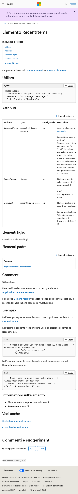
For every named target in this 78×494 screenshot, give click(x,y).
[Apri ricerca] (66, 4)
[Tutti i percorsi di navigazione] (4, 23)
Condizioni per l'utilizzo (53, 485)
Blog (25, 481)
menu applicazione (56, 70)
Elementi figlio (11, 54)
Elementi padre (11, 58)
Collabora (36, 481)
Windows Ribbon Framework (22, 23)
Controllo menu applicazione (16, 420)
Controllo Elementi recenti (15, 427)
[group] (39, 173)
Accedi (73, 3)
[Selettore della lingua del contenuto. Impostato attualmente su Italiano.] (8, 470)
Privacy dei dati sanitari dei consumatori (19, 485)
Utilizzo (8, 47)
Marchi (22, 489)
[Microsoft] (39, 4)
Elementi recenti (35, 70)
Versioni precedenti (10, 481)
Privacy (47, 481)
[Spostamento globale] (3, 4)
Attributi (8, 50)
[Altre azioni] (73, 23)
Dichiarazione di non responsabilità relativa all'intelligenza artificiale (31, 477)
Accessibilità (7, 489)
